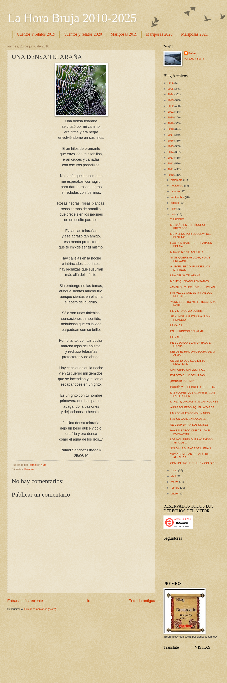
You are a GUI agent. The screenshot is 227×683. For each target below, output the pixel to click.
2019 (171, 123)
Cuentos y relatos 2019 (36, 34)
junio (174, 214)
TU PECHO (177, 219)
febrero (175, 487)
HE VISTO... (177, 337)
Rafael (192, 53)
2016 (171, 140)
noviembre (177, 185)
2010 (171, 174)
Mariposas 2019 (124, 34)
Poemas (29, 469)
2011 (171, 169)
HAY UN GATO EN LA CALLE (188, 418)
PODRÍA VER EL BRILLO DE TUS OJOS (194, 387)
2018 (171, 128)
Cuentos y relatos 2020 (83, 34)
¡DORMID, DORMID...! (183, 381)
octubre (176, 191)
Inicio (85, 601)
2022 (171, 106)
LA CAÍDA (176, 325)
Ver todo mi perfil (194, 58)
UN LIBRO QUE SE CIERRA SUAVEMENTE (187, 362)
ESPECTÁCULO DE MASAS (187, 375)
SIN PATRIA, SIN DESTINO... (188, 369)
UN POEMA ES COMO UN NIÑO (190, 413)
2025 (171, 88)
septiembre (178, 197)
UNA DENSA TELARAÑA (185, 275)
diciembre (177, 179)
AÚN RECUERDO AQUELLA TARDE (192, 407)
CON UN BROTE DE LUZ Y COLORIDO (194, 463)
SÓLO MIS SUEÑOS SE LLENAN (190, 448)
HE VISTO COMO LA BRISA (187, 310)
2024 (171, 94)
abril (174, 476)
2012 (171, 163)
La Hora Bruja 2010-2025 (72, 18)
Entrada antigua (142, 601)
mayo (174, 470)
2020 (171, 117)
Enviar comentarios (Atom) (40, 609)
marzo (175, 481)
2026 (171, 82)
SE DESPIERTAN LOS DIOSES (189, 424)
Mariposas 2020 (159, 34)
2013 (171, 157)
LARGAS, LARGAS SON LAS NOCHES (194, 401)
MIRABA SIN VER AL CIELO (187, 251)
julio (173, 208)
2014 (171, 152)
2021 (171, 111)
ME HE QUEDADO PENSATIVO (189, 281)
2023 (171, 100)
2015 (171, 146)
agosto (175, 202)
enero (174, 493)
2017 (171, 134)
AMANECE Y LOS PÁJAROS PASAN (192, 287)
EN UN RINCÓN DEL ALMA (187, 331)
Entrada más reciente (25, 601)
